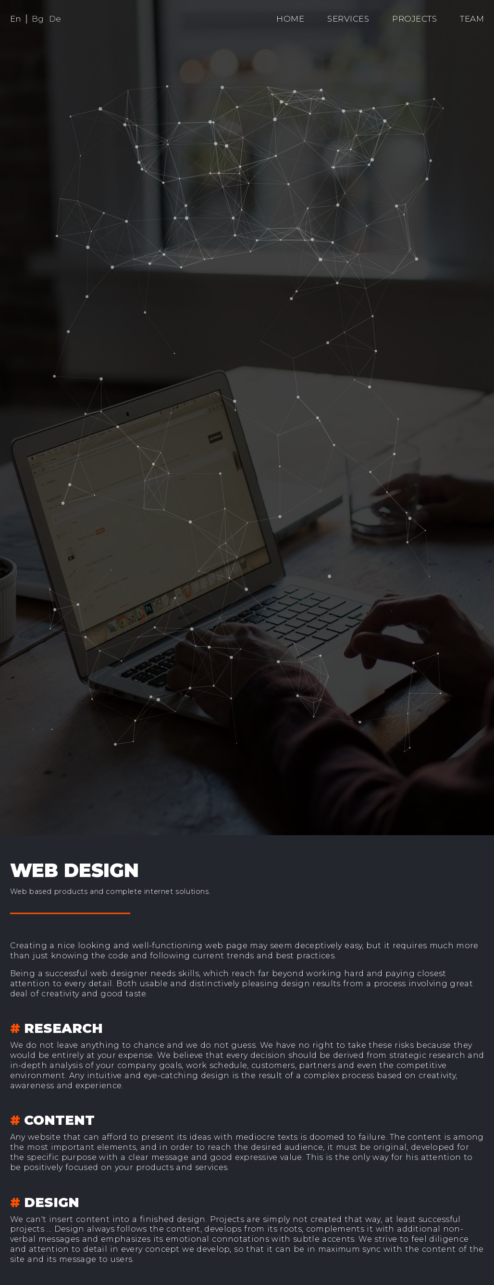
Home (290, 19)
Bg (38, 19)
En (16, 19)
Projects (414, 19)
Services (348, 19)
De (55, 19)
